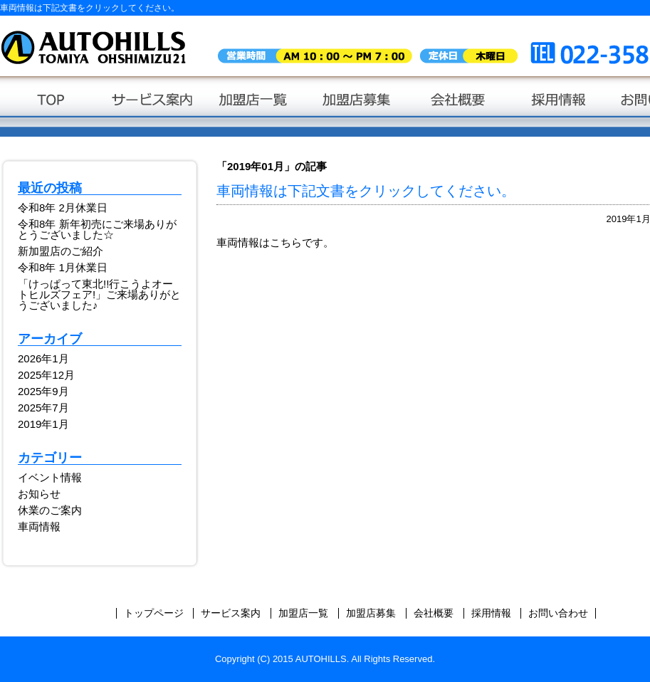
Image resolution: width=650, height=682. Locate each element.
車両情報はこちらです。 (275, 242)
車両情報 (39, 526)
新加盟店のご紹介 (60, 251)
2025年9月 (43, 391)
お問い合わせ (558, 613)
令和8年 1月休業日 (63, 267)
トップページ (51, 106)
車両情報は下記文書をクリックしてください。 (365, 191)
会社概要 (458, 106)
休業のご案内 (50, 510)
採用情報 (560, 106)
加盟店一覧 (254, 106)
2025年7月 (43, 408)
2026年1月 (43, 358)
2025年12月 (46, 375)
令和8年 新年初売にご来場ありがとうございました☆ (97, 229)
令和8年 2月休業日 (63, 207)
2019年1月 (43, 424)
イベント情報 (50, 477)
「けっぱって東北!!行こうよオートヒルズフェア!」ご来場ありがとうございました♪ (99, 294)
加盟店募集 (356, 106)
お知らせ (39, 494)
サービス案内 (153, 106)
